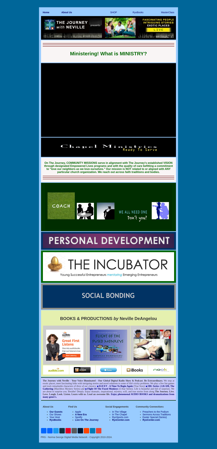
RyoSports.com (120, 417)
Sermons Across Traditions (157, 414)
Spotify (78, 417)
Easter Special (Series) (155, 417)
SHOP (113, 12)
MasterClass (167, 12)
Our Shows (55, 414)
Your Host (55, 417)
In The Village (119, 411)
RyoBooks (138, 12)
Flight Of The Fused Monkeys (102, 389)
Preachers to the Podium (156, 411)
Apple (78, 411)
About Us (66, 12)
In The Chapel (119, 414)
